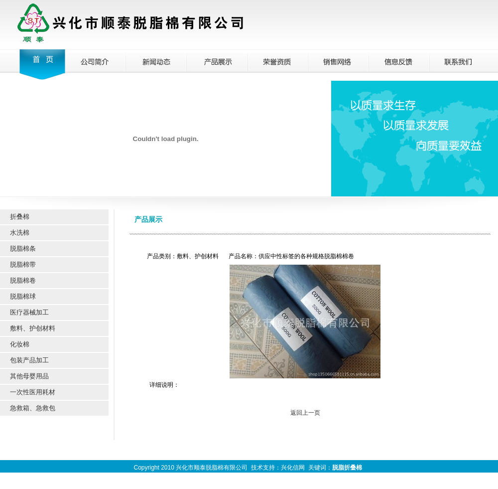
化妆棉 (19, 344)
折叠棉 (19, 216)
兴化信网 (293, 467)
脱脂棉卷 (23, 280)
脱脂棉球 (23, 296)
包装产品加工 (29, 360)
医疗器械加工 (29, 312)
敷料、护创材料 (32, 328)
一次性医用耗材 (32, 392)
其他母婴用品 (29, 376)
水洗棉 (19, 232)
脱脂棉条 (23, 248)
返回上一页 (305, 412)
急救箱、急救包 (32, 408)
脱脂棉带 (23, 264)
